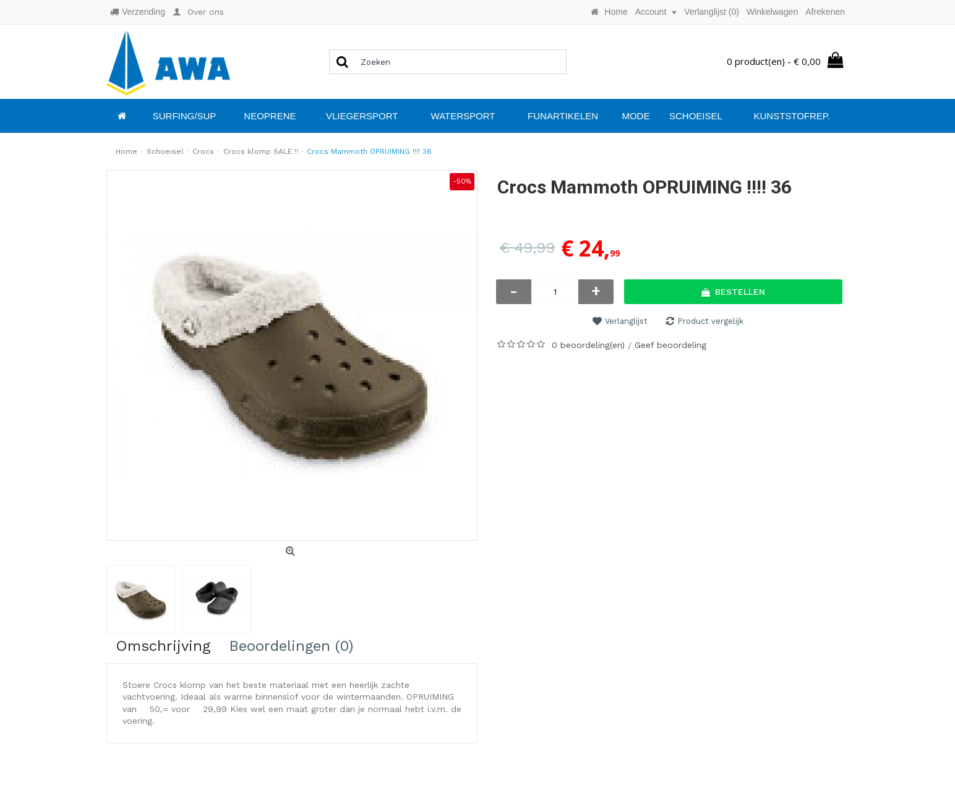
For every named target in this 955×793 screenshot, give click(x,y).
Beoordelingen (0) (291, 646)
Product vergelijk (710, 321)
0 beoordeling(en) (588, 345)
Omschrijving (163, 646)
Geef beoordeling (670, 345)
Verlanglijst (626, 321)
